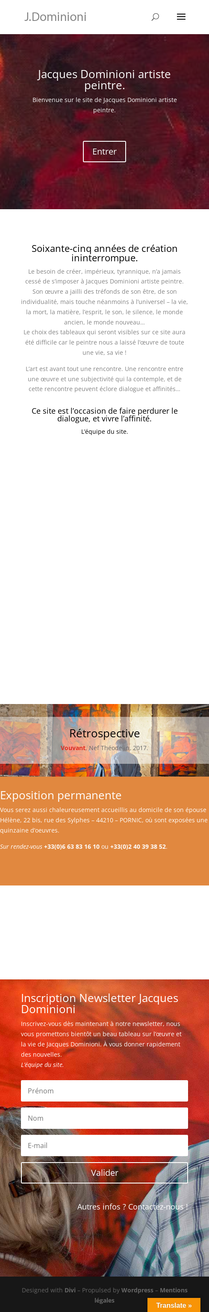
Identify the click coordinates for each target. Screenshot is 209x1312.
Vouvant (73, 748)
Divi (70, 1290)
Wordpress (137, 1290)
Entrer (104, 151)
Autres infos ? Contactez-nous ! (132, 1206)
